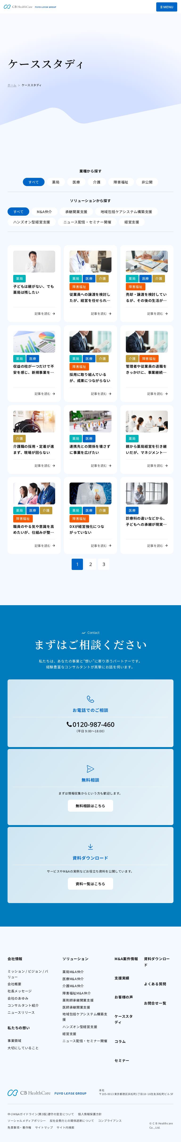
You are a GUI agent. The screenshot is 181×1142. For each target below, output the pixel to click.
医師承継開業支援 (76, 1007)
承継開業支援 (76, 211)
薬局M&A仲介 (73, 971)
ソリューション (75, 958)
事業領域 (14, 1040)
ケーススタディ (124, 1019)
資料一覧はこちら (90, 883)
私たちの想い (19, 1027)
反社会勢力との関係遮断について (72, 1121)
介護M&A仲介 (73, 985)
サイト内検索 (65, 1127)
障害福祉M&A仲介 (76, 993)
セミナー (122, 1060)
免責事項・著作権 (19, 1127)
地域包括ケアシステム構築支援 (126, 211)
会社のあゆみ (18, 998)
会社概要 (14, 984)
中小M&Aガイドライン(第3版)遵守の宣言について (41, 1114)
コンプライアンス (110, 1121)
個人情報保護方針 (90, 1114)
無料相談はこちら (90, 805)
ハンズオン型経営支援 (31, 221)
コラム (120, 1041)
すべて (33, 181)
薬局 (56, 181)
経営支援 (131, 221)
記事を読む (43, 313)
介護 (97, 181)
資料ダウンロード (157, 961)
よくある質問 (155, 983)
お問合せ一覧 (155, 1003)
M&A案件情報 (126, 958)
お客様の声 (124, 996)
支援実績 (122, 977)
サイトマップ (44, 1127)
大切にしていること (23, 1047)
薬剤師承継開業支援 (78, 1000)
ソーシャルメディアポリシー (27, 1121)
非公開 (147, 181)
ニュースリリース (21, 1012)
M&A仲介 (44, 211)
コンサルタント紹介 (23, 1005)
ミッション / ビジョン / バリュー (28, 974)
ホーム (12, 85)
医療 (76, 181)
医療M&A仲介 (73, 978)
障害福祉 (121, 181)
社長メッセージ (20, 991)
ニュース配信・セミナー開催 (87, 221)
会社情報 (15, 958)
